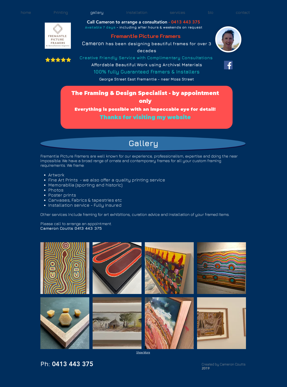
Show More (143, 352)
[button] (64, 268)
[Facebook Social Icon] (228, 65)
